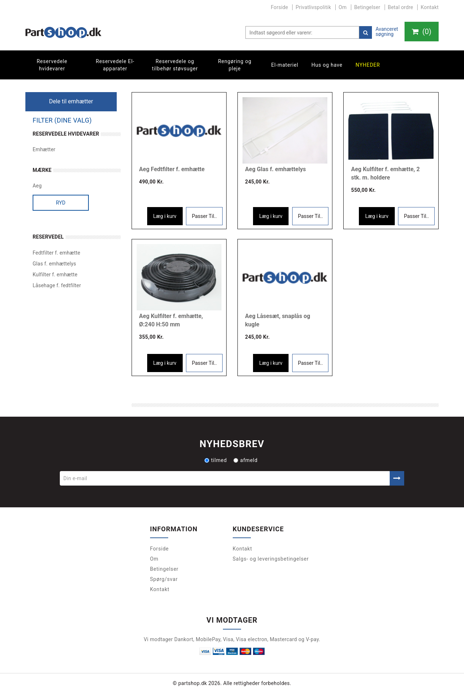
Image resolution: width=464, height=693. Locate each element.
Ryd (61, 203)
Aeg (37, 186)
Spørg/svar (164, 579)
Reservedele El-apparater (115, 64)
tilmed (215, 460)
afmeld (245, 460)
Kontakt (429, 7)
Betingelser (367, 7)
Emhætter (44, 149)
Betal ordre (400, 7)
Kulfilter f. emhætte (55, 274)
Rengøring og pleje (234, 64)
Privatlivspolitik (313, 7)
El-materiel (284, 65)
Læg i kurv (165, 216)
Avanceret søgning (387, 31)
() (421, 31)
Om (343, 7)
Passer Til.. (204, 216)
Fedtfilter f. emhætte (56, 253)
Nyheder (368, 65)
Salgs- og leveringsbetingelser (271, 559)
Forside (279, 7)
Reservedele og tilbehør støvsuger (175, 64)
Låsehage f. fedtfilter (57, 285)
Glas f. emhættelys (54, 264)
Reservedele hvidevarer (52, 64)
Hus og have (327, 65)
